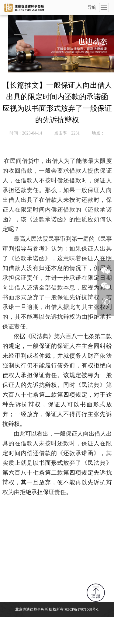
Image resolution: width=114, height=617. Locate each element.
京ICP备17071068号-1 (81, 609)
